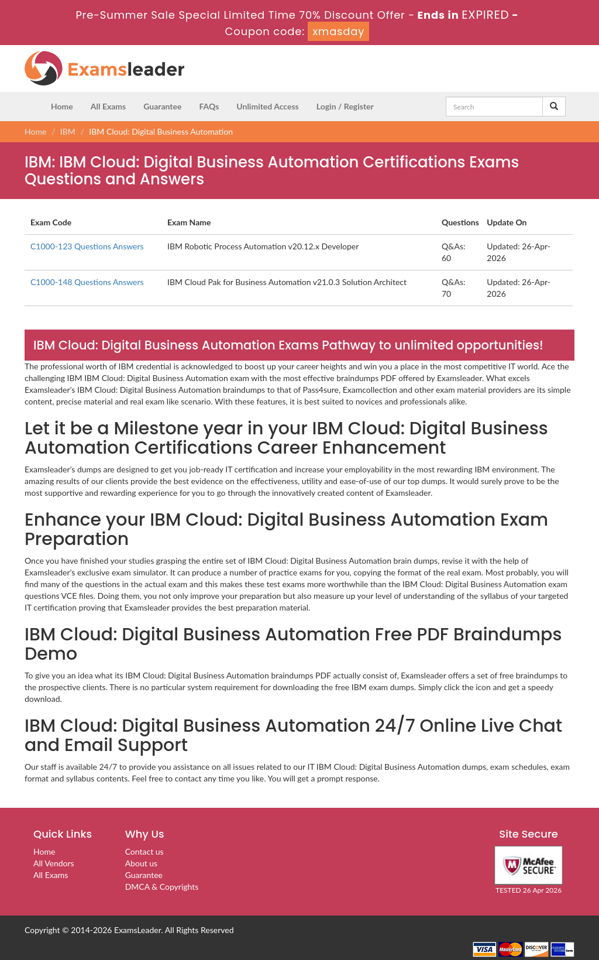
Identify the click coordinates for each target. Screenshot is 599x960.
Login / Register (345, 106)
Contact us (144, 851)
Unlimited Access (267, 106)
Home (62, 106)
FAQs (209, 106)
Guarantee (162, 106)
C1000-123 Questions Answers (87, 246)
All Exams (108, 106)
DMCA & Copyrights (162, 887)
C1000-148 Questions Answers (87, 282)
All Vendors (53, 863)
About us (141, 863)
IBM (67, 131)
